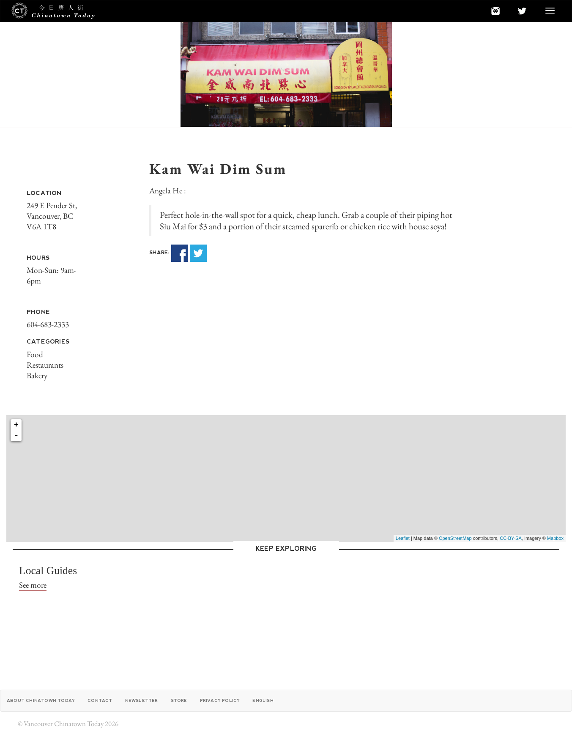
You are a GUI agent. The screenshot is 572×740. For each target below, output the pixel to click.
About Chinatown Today (41, 700)
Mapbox (555, 538)
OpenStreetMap (455, 538)
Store (179, 700)
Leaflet (403, 538)
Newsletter (141, 700)
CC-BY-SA (511, 538)
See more (33, 585)
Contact (100, 700)
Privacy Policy (220, 700)
